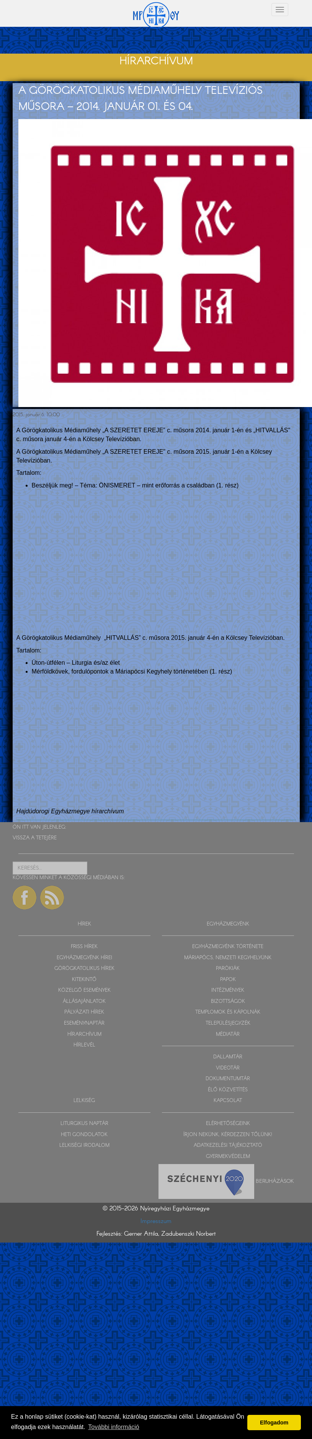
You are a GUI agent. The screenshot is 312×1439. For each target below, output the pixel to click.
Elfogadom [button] (274, 1422)
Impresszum (156, 1221)
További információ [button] (113, 1427)
